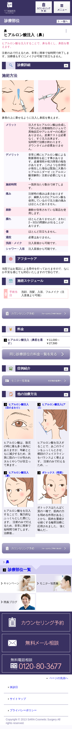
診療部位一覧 (17, 570)
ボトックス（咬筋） (53, 472)
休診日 (13, 687)
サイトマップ (17, 698)
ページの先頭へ (57, 678)
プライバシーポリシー (22, 710)
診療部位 (12, 21)
